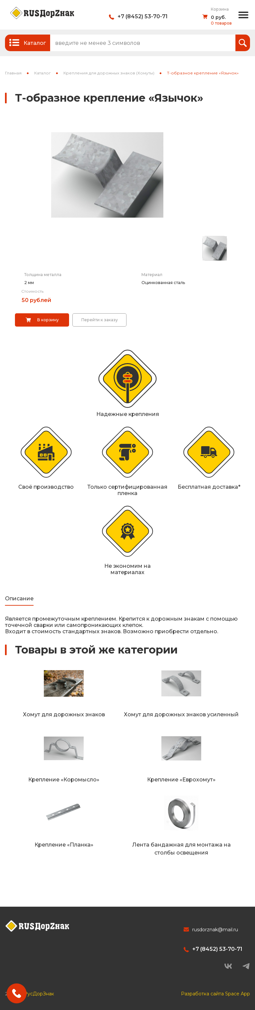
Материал (151, 274)
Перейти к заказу (99, 319)
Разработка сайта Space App (215, 994)
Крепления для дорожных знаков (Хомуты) (108, 72)
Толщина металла (42, 274)
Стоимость (32, 291)
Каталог (42, 72)
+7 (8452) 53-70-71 (143, 16)
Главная (13, 72)
